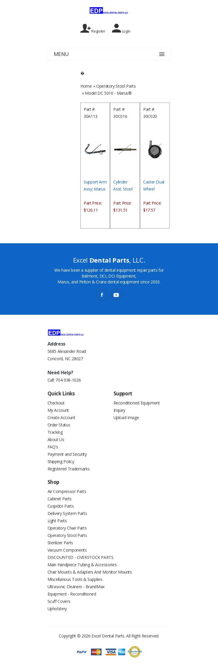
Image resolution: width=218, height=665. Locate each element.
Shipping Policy (61, 461)
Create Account (61, 417)
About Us (56, 439)
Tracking (55, 432)
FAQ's (53, 447)
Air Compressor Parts (67, 491)
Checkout (56, 403)
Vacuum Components (67, 550)
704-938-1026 (68, 380)
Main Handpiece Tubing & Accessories (82, 564)
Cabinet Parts (60, 498)
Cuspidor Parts (61, 506)
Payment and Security (67, 454)
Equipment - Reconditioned (72, 594)
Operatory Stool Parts (116, 86)
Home (86, 86)
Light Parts (57, 520)
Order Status (59, 425)
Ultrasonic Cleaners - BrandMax (76, 586)
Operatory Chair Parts (67, 528)
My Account (58, 410)
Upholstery (57, 608)
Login (121, 28)
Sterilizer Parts (60, 542)
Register (92, 28)
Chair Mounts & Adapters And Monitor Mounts (90, 572)
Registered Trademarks (69, 469)
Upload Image (126, 417)
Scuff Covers (59, 601)
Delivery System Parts (67, 513)
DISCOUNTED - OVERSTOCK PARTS (81, 557)
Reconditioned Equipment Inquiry (137, 406)
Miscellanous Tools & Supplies (75, 579)
